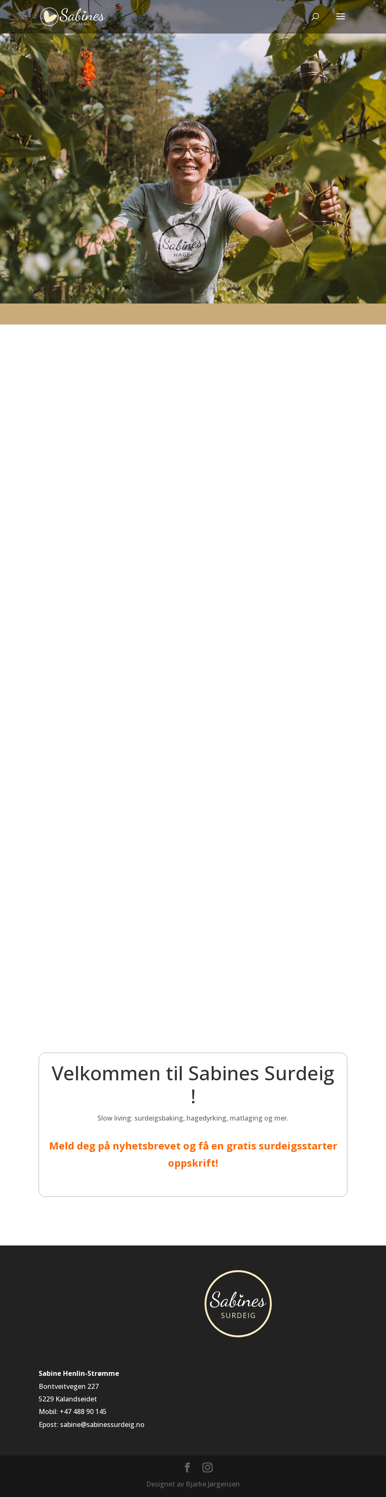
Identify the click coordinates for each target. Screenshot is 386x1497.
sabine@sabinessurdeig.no (102, 1424)
